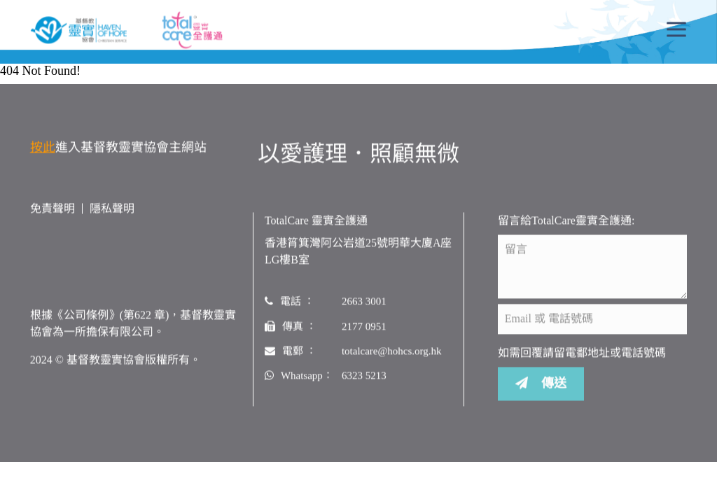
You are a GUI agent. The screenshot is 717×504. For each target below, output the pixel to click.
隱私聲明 (112, 209)
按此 (42, 148)
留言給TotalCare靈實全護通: (566, 221)
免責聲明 (52, 209)
